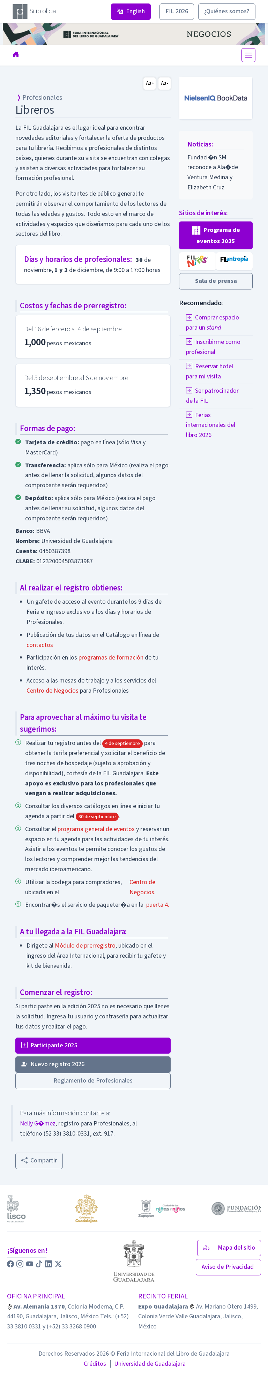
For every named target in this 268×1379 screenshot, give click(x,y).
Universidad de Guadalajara (147, 1363)
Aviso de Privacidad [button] (228, 1267)
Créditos (95, 1363)
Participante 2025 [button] (49, 1045)
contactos (40, 645)
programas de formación (111, 657)
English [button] (131, 11)
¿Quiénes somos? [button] (227, 11)
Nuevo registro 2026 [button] (52, 1064)
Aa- (164, 83)
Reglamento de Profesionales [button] (93, 1080)
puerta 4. (157, 905)
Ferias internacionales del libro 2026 (210, 425)
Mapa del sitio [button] (229, 1247)
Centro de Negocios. (142, 887)
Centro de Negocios (53, 690)
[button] (216, 235)
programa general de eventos (96, 829)
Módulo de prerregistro (85, 945)
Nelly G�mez (37, 1123)
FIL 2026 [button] (176, 11)
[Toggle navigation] (248, 55)
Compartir (39, 1160)
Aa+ (150, 83)
